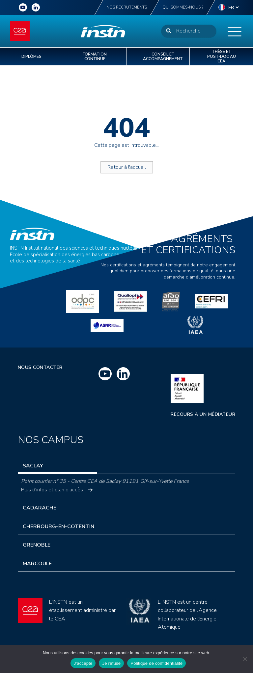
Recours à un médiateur (203, 414)
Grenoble (36, 545)
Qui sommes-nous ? (182, 7)
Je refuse (111, 663)
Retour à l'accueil (126, 167)
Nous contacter (40, 367)
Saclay (33, 465)
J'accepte (83, 663)
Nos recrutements (126, 7)
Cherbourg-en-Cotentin (58, 526)
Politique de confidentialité (156, 663)
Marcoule (37, 563)
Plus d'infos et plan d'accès (57, 489)
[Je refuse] (244, 659)
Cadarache (39, 507)
